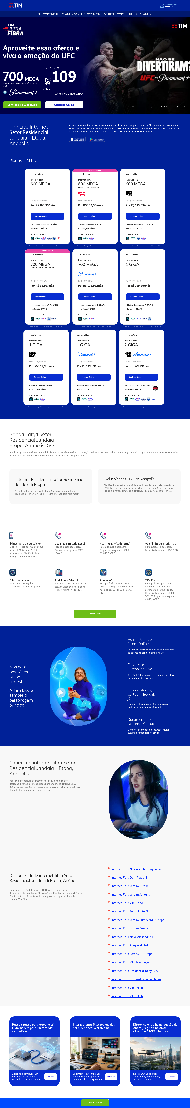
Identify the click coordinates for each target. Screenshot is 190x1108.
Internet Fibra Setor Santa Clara (131, 911)
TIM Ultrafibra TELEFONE (48, 14)
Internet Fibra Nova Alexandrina (132, 937)
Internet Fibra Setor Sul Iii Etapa (131, 954)
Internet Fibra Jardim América (130, 928)
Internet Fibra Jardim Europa (130, 886)
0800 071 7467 (110, 131)
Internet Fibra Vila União (127, 903)
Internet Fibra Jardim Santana (130, 894)
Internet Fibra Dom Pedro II (129, 877)
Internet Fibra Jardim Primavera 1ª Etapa (137, 920)
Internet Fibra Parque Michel (129, 945)
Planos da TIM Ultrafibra (114, 14)
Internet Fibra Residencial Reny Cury (134, 971)
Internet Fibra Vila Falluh (127, 988)
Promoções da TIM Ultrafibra (139, 14)
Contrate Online (95, 1103)
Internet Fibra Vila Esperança (130, 962)
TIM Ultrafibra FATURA (70, 14)
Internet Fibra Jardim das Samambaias (136, 979)
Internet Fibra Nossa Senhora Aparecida (137, 869)
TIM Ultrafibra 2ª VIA (92, 14)
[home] (15, 5)
